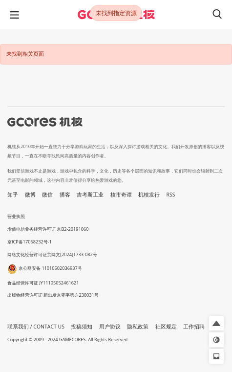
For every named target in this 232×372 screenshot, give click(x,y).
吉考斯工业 (90, 194)
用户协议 (110, 326)
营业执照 (16, 216)
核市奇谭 (121, 194)
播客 (65, 194)
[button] (216, 323)
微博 (30, 194)
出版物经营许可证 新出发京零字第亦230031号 (53, 295)
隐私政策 (137, 326)
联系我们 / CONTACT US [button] (35, 326)
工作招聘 (194, 326)
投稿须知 (81, 326)
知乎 (12, 194)
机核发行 (149, 194)
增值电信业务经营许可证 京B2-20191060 (47, 229)
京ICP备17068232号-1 (29, 242)
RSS (171, 194)
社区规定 (166, 326)
